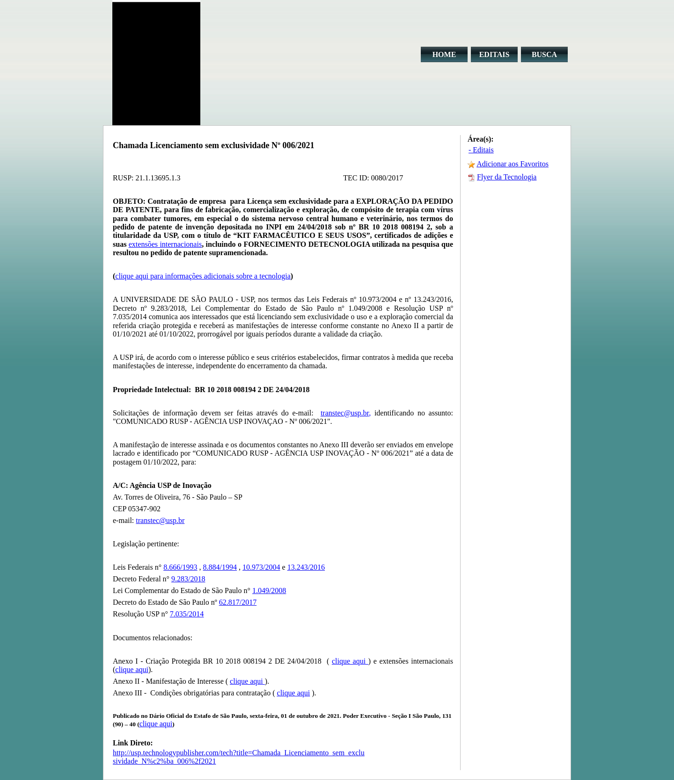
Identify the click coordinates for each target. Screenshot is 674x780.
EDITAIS (494, 54)
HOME (444, 54)
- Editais (481, 150)
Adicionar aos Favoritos (512, 164)
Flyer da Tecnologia (506, 177)
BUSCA (544, 54)
